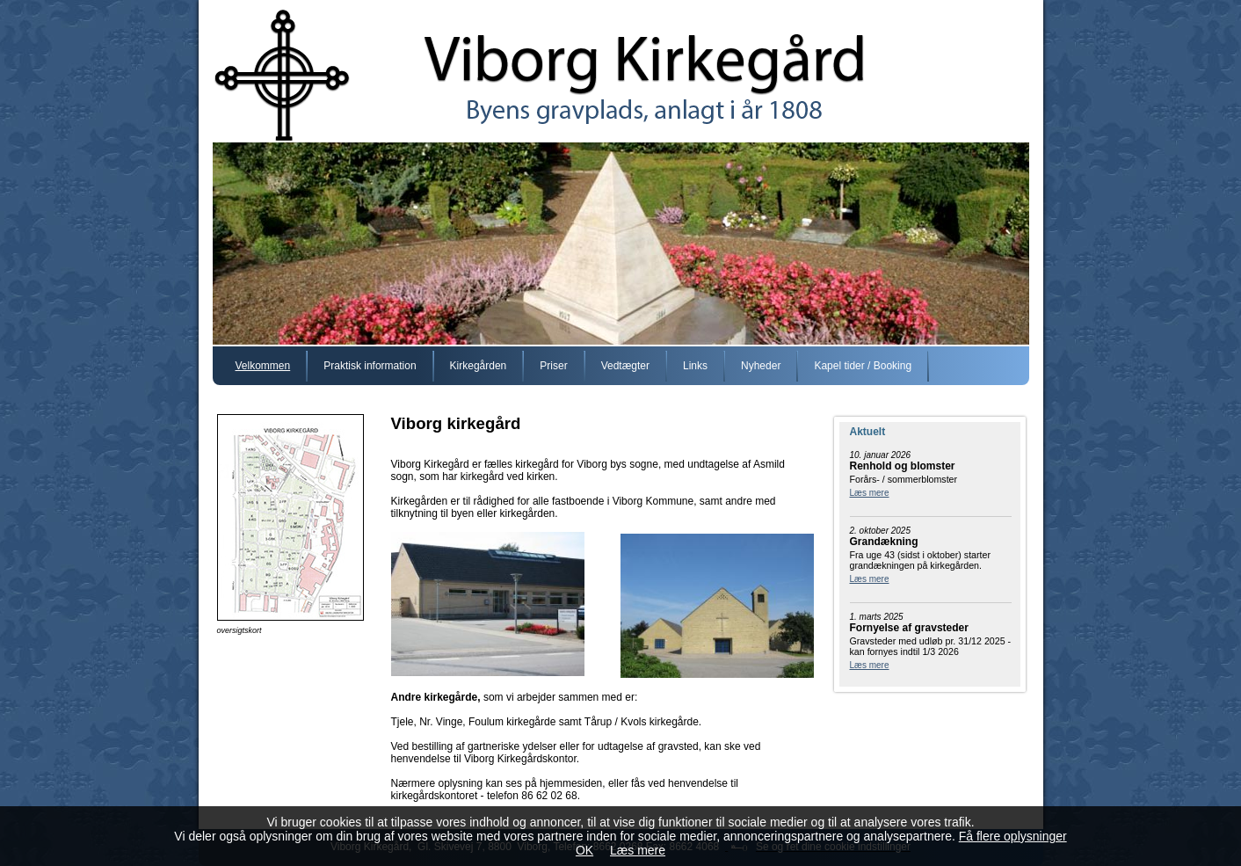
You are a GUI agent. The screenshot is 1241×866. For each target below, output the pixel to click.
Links (695, 366)
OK (584, 850)
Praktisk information (369, 366)
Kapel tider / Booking (862, 366)
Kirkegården (478, 366)
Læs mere (869, 493)
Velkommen (263, 366)
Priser (553, 366)
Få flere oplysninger (1013, 836)
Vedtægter (625, 366)
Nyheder (760, 366)
